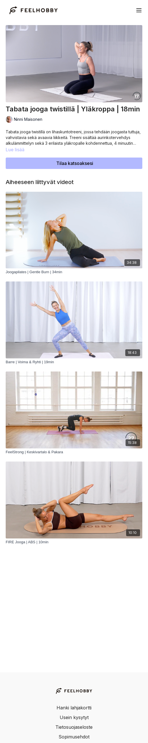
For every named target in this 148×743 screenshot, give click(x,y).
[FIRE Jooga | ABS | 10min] (74, 542)
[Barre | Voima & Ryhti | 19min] (74, 362)
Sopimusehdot (74, 737)
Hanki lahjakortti (74, 708)
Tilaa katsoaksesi (74, 163)
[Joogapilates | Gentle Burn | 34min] (74, 272)
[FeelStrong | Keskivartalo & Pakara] (74, 452)
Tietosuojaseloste (74, 727)
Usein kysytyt (74, 717)
